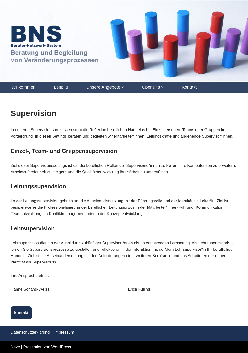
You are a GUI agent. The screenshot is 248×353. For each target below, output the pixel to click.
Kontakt (189, 87)
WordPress (61, 347)
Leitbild (61, 87)
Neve (15, 347)
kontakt (21, 312)
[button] (122, 87)
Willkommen (24, 87)
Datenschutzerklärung (30, 332)
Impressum (64, 332)
